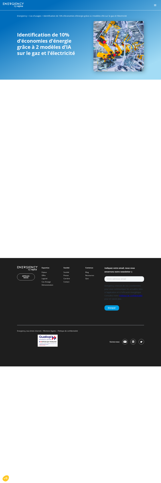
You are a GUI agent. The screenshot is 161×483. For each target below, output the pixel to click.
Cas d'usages (35, 16)
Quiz (87, 278)
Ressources (89, 275)
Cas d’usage (46, 282)
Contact (66, 282)
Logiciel (44, 278)
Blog (87, 272)
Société (66, 272)
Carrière (66, 278)
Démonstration (47, 285)
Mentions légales (49, 331)
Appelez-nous (26, 277)
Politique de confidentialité (68, 331)
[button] (5, 478)
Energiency (22, 16)
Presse (66, 275)
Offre (44, 275)
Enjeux (44, 272)
